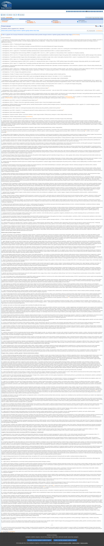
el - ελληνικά (76, 11)
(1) (1, 531)
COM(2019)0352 (70, 97)
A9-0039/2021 (4, 21)
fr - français (79, 11)
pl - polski (93, 11)
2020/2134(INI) (9, 17)
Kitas (14, 14)
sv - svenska (102, 11)
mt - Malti (89, 11)
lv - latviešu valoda (85, 11)
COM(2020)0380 (68, 96)
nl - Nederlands (91, 11)
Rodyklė (4, 14)
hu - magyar (88, 11)
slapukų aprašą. (84, 544)
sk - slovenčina (97, 11)
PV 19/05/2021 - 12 (57, 22)
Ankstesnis (10, 14)
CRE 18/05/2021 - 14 (31, 22)
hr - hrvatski (82, 11)
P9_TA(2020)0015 (11, 531)
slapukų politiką (75, 544)
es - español (68, 11)
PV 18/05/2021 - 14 (31, 21)
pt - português (94, 11)
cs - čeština (69, 11)
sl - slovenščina (99, 11)
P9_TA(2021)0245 (82, 21)
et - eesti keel (74, 11)
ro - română (96, 11)
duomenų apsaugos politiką (65, 544)
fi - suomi (100, 11)
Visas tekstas (21, 14)
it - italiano (83, 11)
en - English (77, 11)
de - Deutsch (72, 11)
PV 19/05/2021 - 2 (56, 21)
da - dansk (71, 11)
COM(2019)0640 (8, 97)
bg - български (66, 11)
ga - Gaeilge (80, 11)
